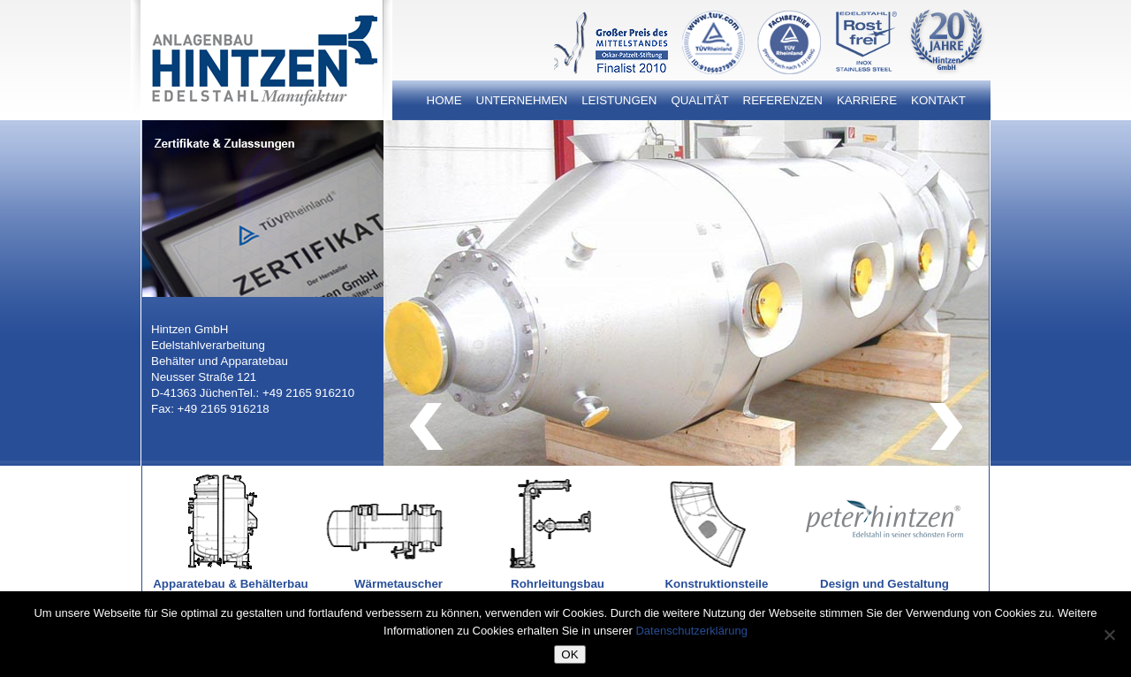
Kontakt (938, 100)
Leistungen (619, 100)
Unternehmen (522, 100)
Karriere (867, 100)
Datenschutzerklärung (691, 630)
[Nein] (1109, 634)
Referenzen (783, 100)
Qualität (699, 100)
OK (569, 654)
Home (444, 100)
